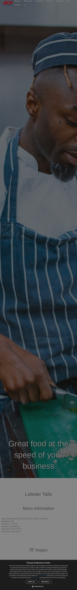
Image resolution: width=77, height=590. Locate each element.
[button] (38, 586)
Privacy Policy (42, 575)
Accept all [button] (31, 582)
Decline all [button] (45, 582)
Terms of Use (35, 577)
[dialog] (38, 575)
